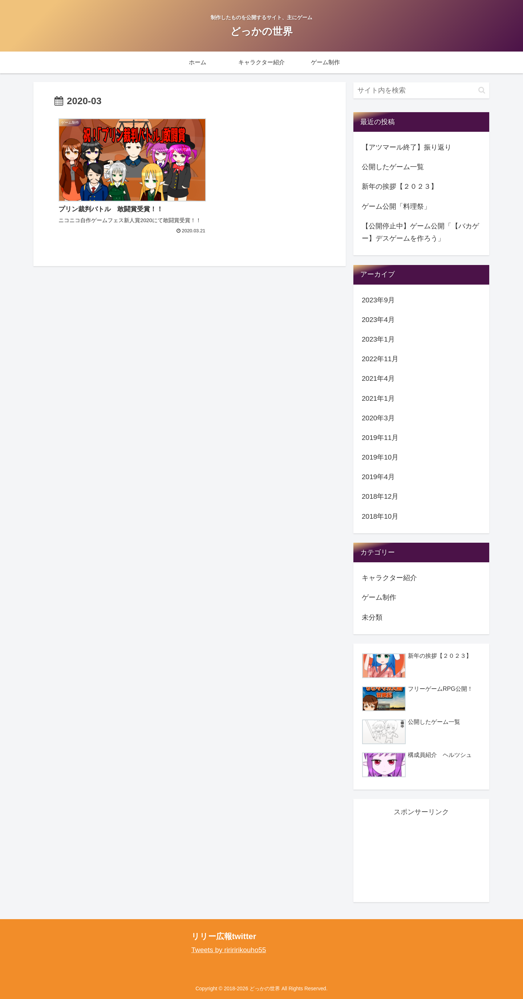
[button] (481, 90)
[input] (421, 90)
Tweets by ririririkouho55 (228, 950)
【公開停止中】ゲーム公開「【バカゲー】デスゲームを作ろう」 (420, 232)
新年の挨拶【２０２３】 (400, 186)
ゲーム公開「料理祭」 (396, 206)
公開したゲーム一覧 (393, 167)
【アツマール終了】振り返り (406, 147)
